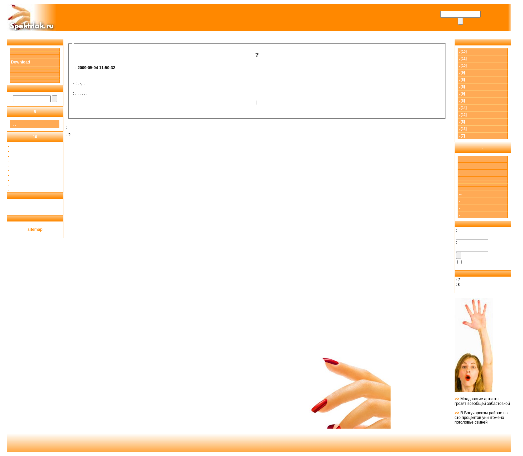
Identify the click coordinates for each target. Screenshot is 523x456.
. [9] (462, 72)
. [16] (463, 129)
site (30, 229)
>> (457, 399)
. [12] (463, 115)
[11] (463, 58)
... (460, 193)
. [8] (462, 80)
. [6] (462, 101)
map (38, 229)
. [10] (463, 51)
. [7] (462, 136)
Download (20, 62)
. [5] (462, 87)
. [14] (463, 108)
